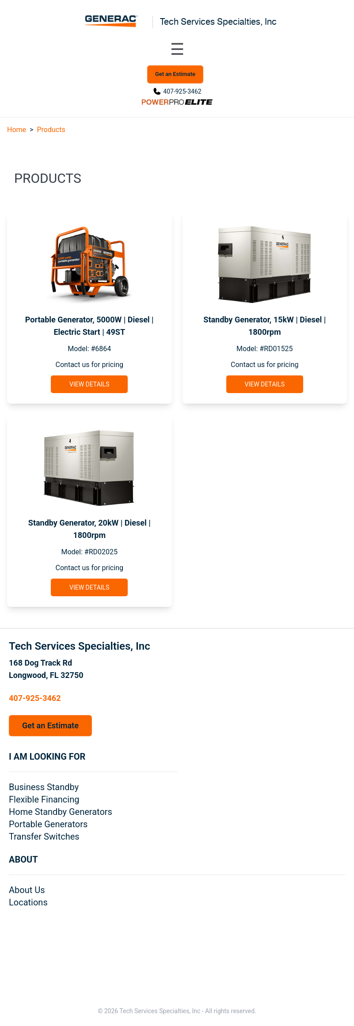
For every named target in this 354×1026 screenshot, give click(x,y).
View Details (89, 384)
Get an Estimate (175, 74)
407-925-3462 (182, 91)
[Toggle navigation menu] (177, 49)
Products (51, 129)
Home (16, 129)
